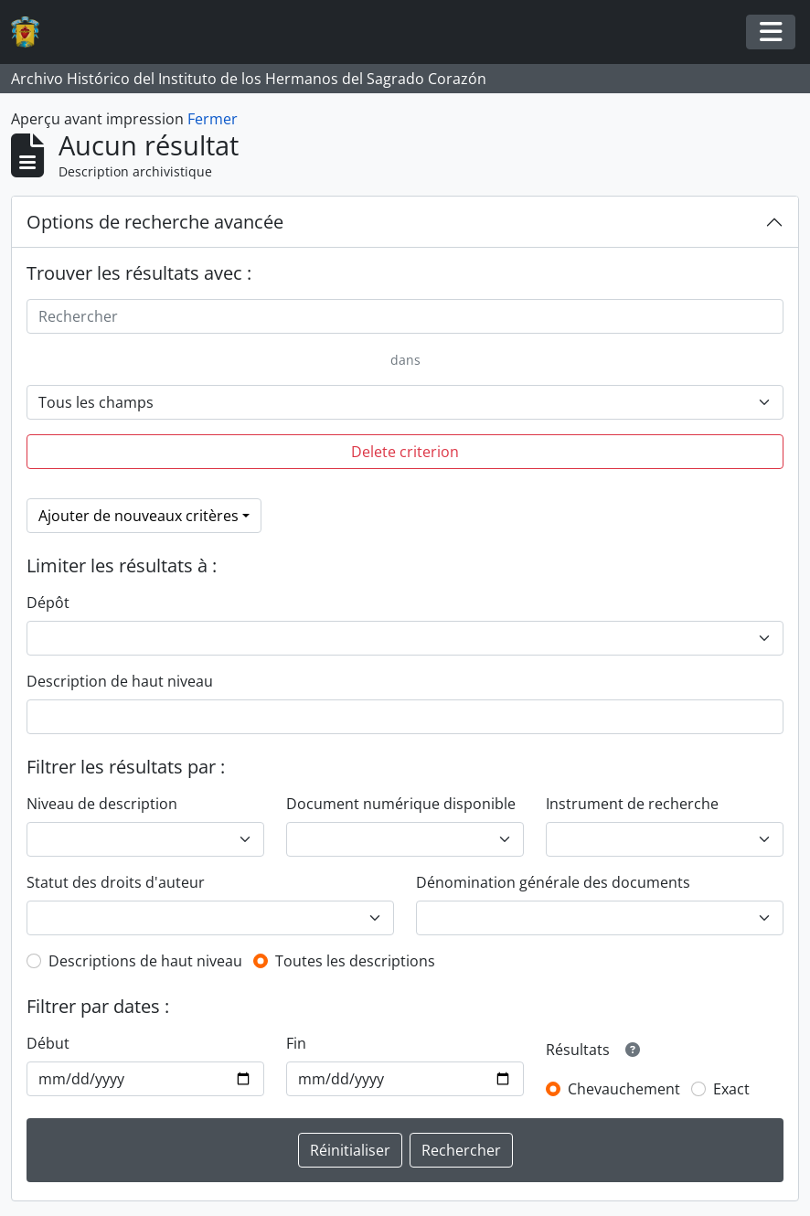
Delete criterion (405, 452)
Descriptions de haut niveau (145, 961)
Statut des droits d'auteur (116, 882)
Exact (731, 1089)
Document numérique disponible (401, 804)
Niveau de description (102, 804)
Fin (296, 1043)
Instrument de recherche (632, 804)
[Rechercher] (405, 316)
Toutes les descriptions (355, 961)
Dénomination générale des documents (553, 882)
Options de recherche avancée (155, 221)
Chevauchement (624, 1089)
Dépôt (48, 602)
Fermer (212, 119)
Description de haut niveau (120, 681)
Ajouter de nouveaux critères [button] (138, 516)
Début (48, 1043)
